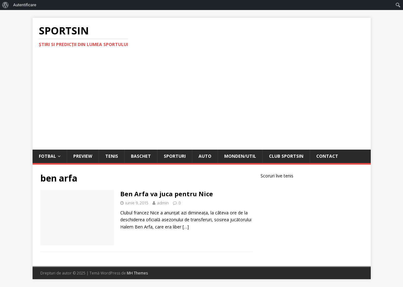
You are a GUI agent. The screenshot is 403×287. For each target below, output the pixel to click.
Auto (205, 156)
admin (163, 203)
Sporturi (175, 156)
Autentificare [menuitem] (24, 5)
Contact (327, 156)
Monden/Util (240, 156)
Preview (82, 156)
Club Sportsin (286, 156)
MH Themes (137, 273)
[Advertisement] (202, 102)
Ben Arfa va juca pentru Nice (166, 194)
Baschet (141, 156)
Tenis (111, 156)
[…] (186, 227)
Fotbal (47, 156)
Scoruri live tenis (277, 176)
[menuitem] (5, 5)
